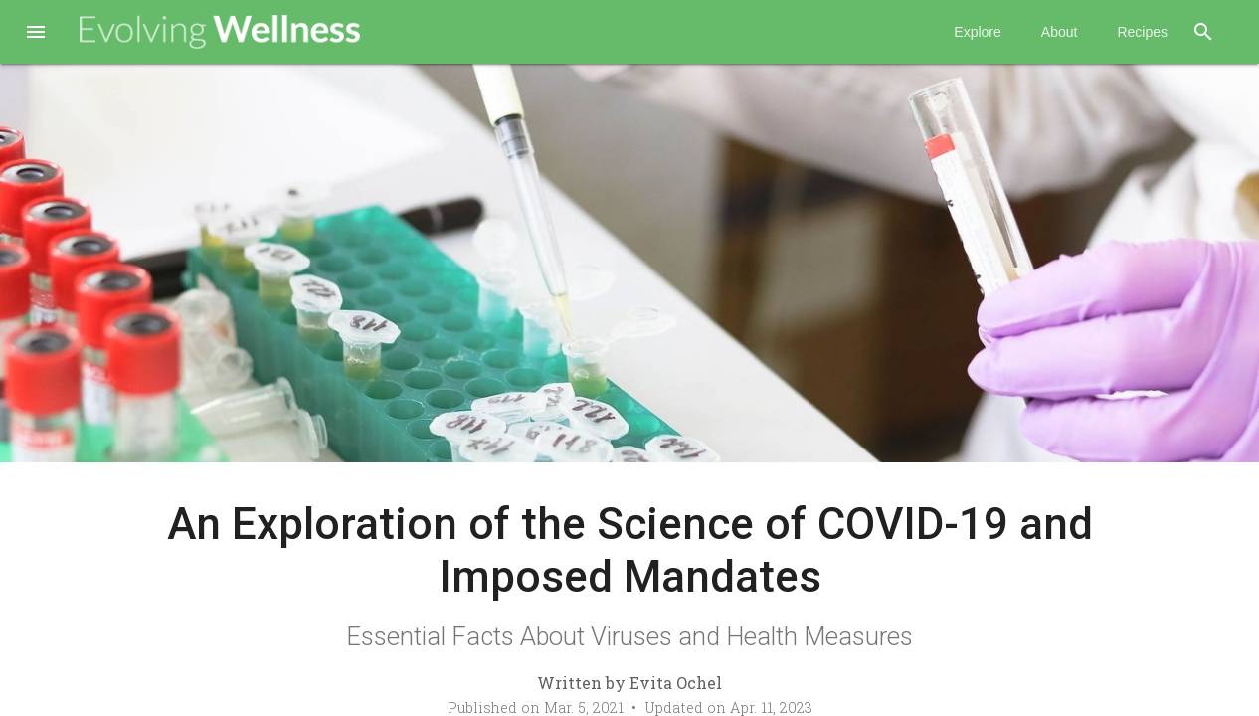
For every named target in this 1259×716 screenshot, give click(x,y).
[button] (36, 34)
